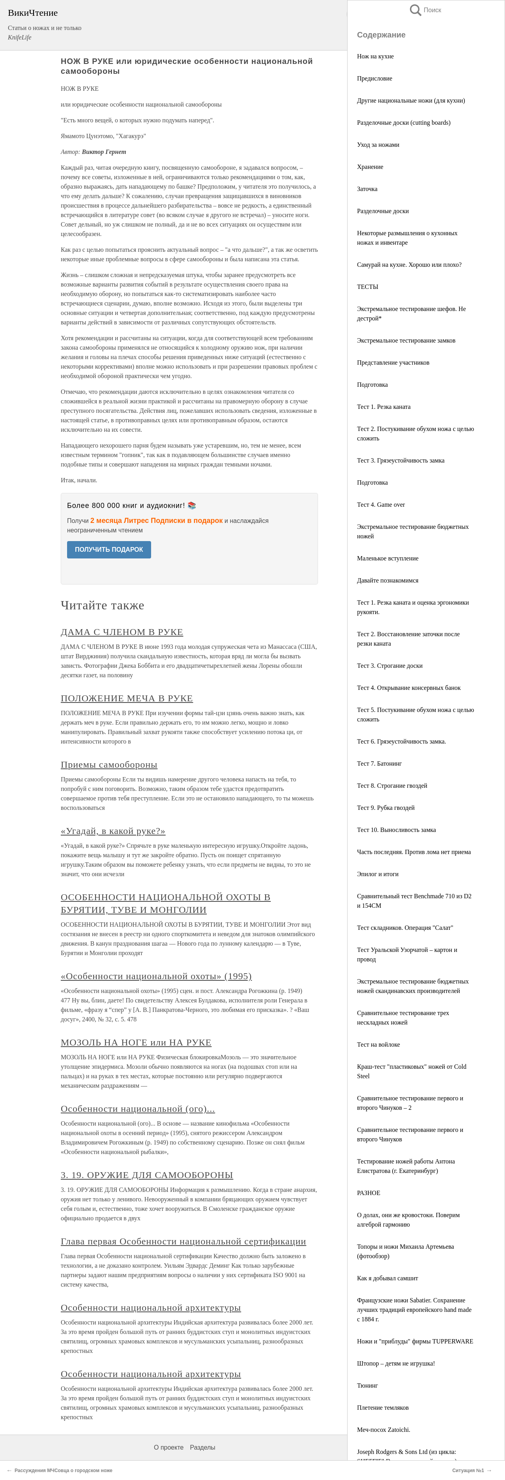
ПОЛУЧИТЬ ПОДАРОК (109, 549)
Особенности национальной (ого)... (138, 1108)
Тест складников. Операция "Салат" (405, 927)
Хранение (370, 166)
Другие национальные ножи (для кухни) (411, 100)
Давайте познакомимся (388, 580)
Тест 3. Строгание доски (390, 665)
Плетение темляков (383, 1407)
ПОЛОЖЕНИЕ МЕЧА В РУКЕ (127, 698)
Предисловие (374, 78)
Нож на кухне (375, 56)
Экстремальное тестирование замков (406, 340)
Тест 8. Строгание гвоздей (392, 785)
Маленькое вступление (388, 558)
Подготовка (372, 384)
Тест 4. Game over (381, 504)
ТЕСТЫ (367, 286)
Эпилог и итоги (377, 874)
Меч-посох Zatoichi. (383, 1429)
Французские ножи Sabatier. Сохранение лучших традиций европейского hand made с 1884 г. (414, 1310)
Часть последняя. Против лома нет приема (414, 852)
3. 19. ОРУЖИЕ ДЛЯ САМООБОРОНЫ (147, 1175)
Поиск (425, 10)
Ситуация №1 (468, 1470)
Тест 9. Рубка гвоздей (386, 807)
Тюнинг (367, 1385)
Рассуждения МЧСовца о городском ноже (63, 1470)
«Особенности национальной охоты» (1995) (156, 976)
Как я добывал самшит (387, 1278)
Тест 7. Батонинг (379, 763)
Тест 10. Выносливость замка (396, 829)
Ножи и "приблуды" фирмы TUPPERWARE (415, 1341)
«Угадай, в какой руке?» (113, 831)
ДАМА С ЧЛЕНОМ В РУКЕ (122, 632)
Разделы (202, 1447)
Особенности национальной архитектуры (151, 1307)
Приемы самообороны (109, 764)
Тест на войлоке (378, 1044)
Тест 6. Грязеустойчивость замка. (401, 741)
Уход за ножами (378, 144)
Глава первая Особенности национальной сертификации (183, 1241)
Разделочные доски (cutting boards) (404, 122)
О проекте (168, 1447)
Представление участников (393, 362)
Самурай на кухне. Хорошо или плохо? (409, 264)
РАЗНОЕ (368, 1193)
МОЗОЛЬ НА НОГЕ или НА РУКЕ (136, 1042)
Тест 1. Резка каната (384, 406)
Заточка (367, 188)
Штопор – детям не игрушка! (396, 1363)
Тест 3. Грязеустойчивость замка (401, 460)
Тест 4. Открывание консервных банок (409, 687)
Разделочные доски (383, 211)
